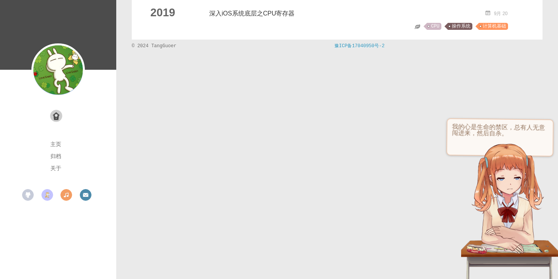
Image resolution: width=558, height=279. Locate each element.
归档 (55, 156)
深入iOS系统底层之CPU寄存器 (251, 13)
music (66, 195)
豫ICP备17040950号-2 (359, 46)
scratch (47, 195)
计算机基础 (494, 26)
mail (85, 195)
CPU (435, 26)
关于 (55, 168)
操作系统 (461, 26)
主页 (55, 144)
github (28, 195)
